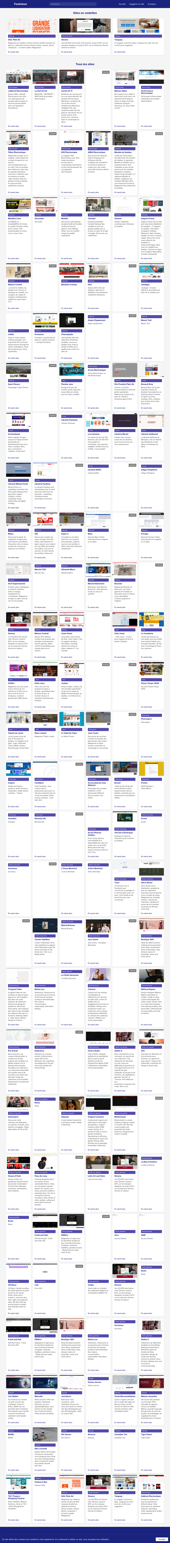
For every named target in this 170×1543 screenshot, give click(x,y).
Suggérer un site (136, 4)
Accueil (122, 4)
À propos (152, 4)
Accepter (162, 1539)
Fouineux (20, 4)
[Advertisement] (98, 93)
